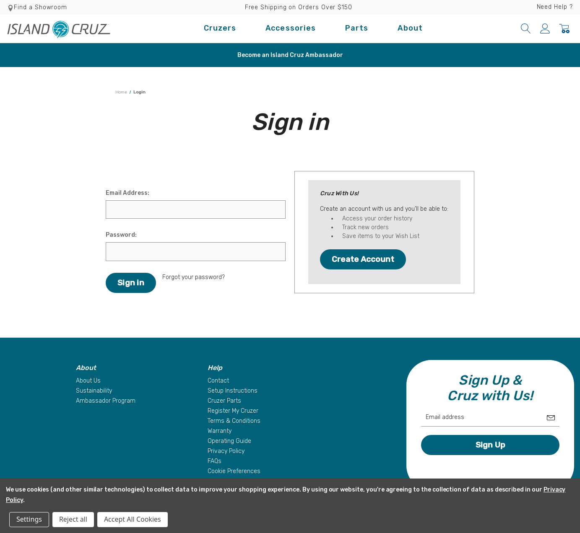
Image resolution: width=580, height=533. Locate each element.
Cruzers (220, 28)
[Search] (526, 28)
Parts (356, 28)
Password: (121, 234)
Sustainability (94, 390)
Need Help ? (555, 6)
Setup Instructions (232, 390)
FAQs (214, 461)
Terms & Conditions (234, 420)
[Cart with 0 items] (564, 28)
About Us (88, 380)
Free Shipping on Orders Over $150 (298, 7)
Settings (29, 519)
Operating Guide (229, 441)
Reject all (73, 519)
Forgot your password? (193, 277)
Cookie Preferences (234, 471)
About (410, 28)
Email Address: (127, 193)
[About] (137, 368)
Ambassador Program (105, 400)
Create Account (363, 259)
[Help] (269, 368)
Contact (218, 380)
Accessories (290, 28)
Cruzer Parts (224, 400)
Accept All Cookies (132, 519)
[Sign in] (545, 28)
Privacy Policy (226, 451)
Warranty (219, 431)
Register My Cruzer (233, 410)
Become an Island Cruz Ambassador (290, 55)
